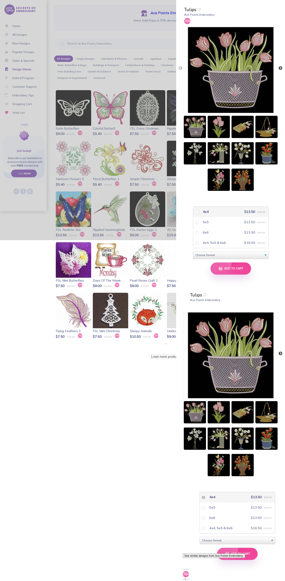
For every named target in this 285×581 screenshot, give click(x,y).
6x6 (205, 232)
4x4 (205, 212)
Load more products (165, 356)
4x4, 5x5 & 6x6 (214, 242)
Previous (180, 68)
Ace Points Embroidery (199, 15)
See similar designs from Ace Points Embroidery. (213, 555)
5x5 (205, 222)
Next (280, 68)
